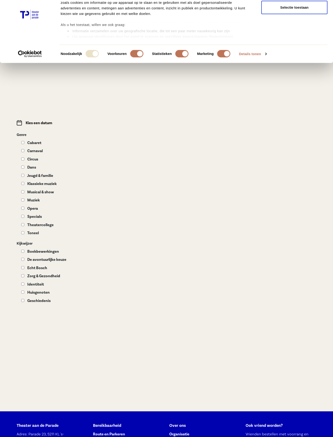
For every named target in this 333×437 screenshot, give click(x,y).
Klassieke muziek (39, 183)
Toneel (30, 233)
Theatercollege (37, 224)
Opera (29, 208)
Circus (29, 159)
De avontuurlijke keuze (43, 259)
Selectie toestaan (294, 27)
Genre (21, 134)
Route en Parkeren (109, 434)
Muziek (30, 200)
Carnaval (32, 150)
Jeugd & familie (37, 175)
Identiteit (32, 284)
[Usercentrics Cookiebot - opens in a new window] (30, 74)
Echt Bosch (34, 267)
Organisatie (179, 434)
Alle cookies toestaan (294, 12)
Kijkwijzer (25, 243)
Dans (28, 167)
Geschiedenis (36, 300)
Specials (31, 216)
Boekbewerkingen (40, 251)
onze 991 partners (87, 17)
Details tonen (250, 74)
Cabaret (31, 142)
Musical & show (37, 192)
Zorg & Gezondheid (40, 276)
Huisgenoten (35, 292)
